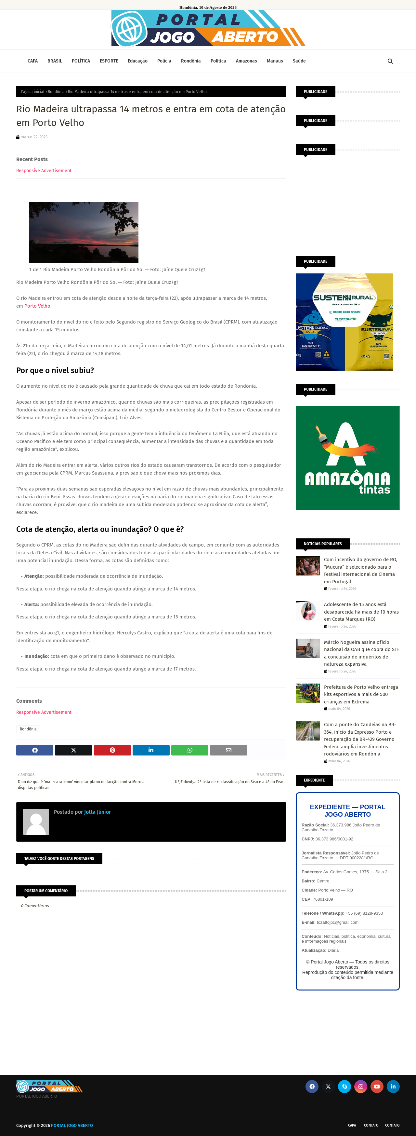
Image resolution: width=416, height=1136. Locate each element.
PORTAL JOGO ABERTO (72, 1125)
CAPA (352, 1125)
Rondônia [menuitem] (191, 61)
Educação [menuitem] (138, 61)
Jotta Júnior (97, 812)
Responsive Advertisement (44, 170)
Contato (371, 1125)
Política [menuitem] (218, 61)
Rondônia (56, 92)
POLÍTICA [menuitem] (81, 61)
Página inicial (33, 92)
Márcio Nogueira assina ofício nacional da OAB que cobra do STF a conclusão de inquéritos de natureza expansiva (361, 653)
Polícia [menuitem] (164, 61)
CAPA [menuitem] (33, 61)
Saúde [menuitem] (299, 61)
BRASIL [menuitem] (54, 61)
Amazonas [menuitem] (246, 61)
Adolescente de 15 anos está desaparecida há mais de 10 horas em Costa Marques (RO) (361, 612)
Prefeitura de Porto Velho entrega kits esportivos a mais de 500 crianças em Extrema (361, 694)
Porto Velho (37, 306)
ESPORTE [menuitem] (109, 61)
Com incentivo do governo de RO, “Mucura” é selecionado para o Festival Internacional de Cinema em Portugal (360, 571)
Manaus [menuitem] (275, 61)
